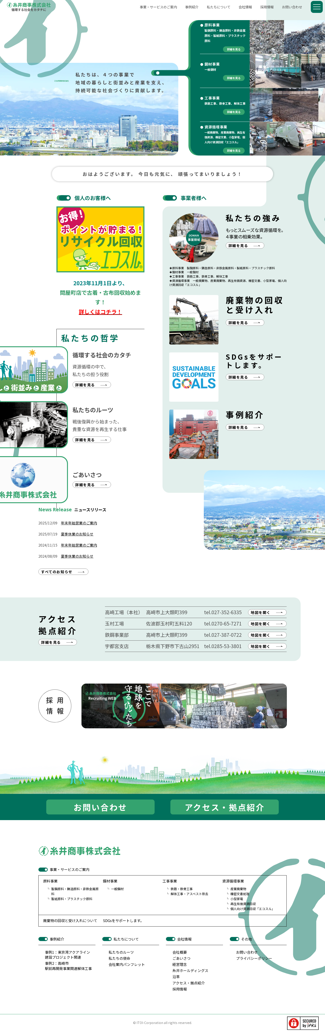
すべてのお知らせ (56, 571)
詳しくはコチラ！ (100, 312)
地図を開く (261, 612)
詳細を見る (51, 642)
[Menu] (317, 7)
